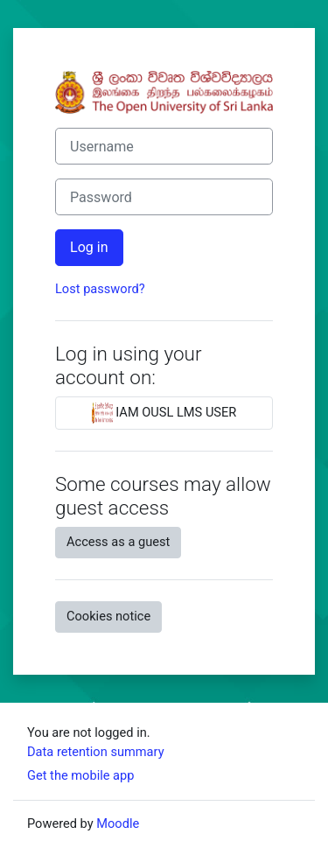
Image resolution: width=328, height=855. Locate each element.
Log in (89, 247)
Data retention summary (95, 752)
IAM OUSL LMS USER (164, 413)
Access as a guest (118, 542)
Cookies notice (108, 616)
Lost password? (100, 289)
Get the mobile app (80, 775)
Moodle (117, 823)
